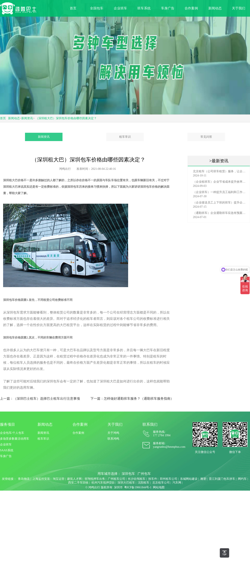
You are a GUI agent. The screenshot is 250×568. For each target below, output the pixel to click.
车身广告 (167, 8)
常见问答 (206, 136)
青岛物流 (24, 478)
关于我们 (238, 8)
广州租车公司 (116, 478)
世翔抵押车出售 (95, 478)
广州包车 (144, 473)
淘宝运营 (58, 478)
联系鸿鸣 (113, 438)
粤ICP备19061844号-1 (137, 487)
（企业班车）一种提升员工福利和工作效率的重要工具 (220, 192)
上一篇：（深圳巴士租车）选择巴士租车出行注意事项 (40, 398)
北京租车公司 (161, 482)
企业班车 (120, 8)
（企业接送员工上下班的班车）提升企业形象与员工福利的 (220, 202)
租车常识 (125, 136)
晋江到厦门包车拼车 (222, 478)
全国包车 (96, 8)
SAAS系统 (6, 450)
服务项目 (7, 424)
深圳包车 (128, 473)
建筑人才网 (74, 478)
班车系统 (144, 8)
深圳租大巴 (10, 186)
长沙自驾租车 (136, 478)
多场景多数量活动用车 (14, 438)
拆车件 (152, 478)
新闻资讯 (27, 118)
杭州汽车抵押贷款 (103, 482)
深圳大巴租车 (126, 482)
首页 (73, 8)
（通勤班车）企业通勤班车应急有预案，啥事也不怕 (220, 213)
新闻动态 (215, 8)
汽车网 (176, 482)
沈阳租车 (143, 482)
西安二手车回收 (78, 482)
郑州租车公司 (168, 478)
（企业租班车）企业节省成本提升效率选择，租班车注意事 (220, 181)
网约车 (242, 478)
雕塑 (203, 478)
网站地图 (159, 487)
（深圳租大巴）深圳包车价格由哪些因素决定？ (66, 118)
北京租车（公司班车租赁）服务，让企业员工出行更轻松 (220, 171)
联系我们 (150, 424)
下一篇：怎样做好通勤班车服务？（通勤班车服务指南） (132, 398)
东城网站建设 (189, 478)
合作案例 (191, 8)
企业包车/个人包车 (12, 432)
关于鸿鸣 (113, 432)
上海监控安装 (41, 478)
